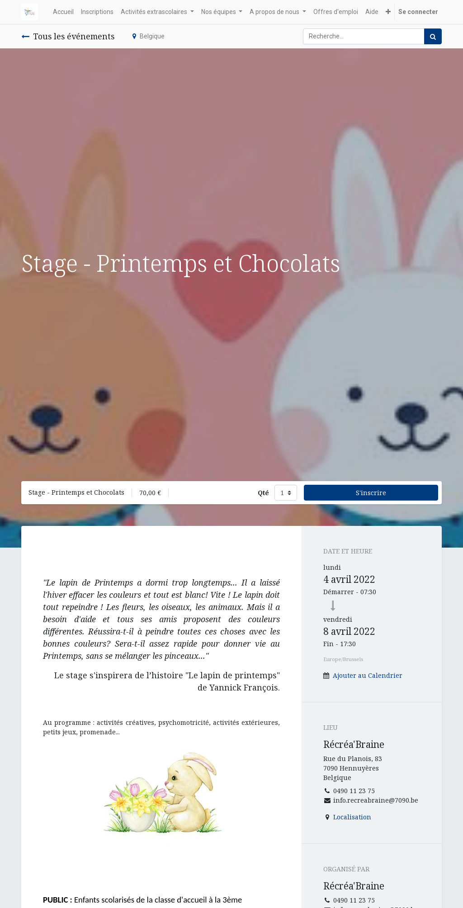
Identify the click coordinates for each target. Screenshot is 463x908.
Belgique (148, 36)
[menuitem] (63, 12)
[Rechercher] (433, 36)
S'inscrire (371, 492)
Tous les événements (67, 36)
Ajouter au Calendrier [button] (367, 675)
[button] (388, 12)
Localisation (352, 817)
